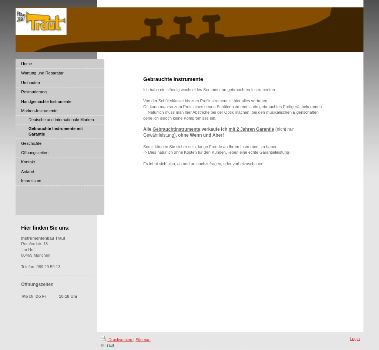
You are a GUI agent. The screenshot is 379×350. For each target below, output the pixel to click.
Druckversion (117, 339)
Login (355, 338)
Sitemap (142, 339)
